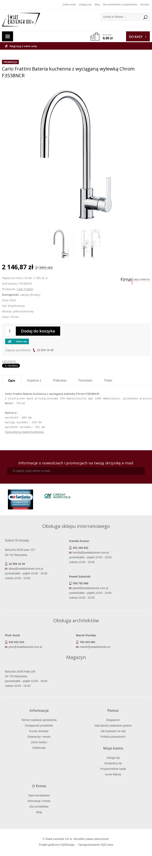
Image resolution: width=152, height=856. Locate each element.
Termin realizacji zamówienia (39, 720)
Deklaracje (39, 747)
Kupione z (34, 380)
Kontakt (144, 4)
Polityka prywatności (113, 736)
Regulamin (113, 720)
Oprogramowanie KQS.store (95, 844)
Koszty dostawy (38, 731)
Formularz (85, 380)
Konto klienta (113, 774)
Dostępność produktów (39, 725)
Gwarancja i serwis (38, 736)
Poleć (108, 380)
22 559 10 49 (45, 350)
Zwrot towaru (39, 742)
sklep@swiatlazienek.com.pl (26, 568)
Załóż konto (69, 4)
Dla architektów (38, 806)
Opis (11, 380)
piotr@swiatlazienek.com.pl (25, 646)
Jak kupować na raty (113, 731)
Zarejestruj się (113, 763)
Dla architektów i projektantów (120, 4)
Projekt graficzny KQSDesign (57, 844)
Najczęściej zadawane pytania (113, 725)
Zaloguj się (85, 4)
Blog (97, 4)
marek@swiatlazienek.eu (95, 646)
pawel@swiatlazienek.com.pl (90, 588)
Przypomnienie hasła (113, 768)
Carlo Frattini (25, 289)
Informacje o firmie (39, 801)
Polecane (59, 380)
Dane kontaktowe (39, 795)
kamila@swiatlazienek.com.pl (91, 552)
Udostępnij (9, 361)
